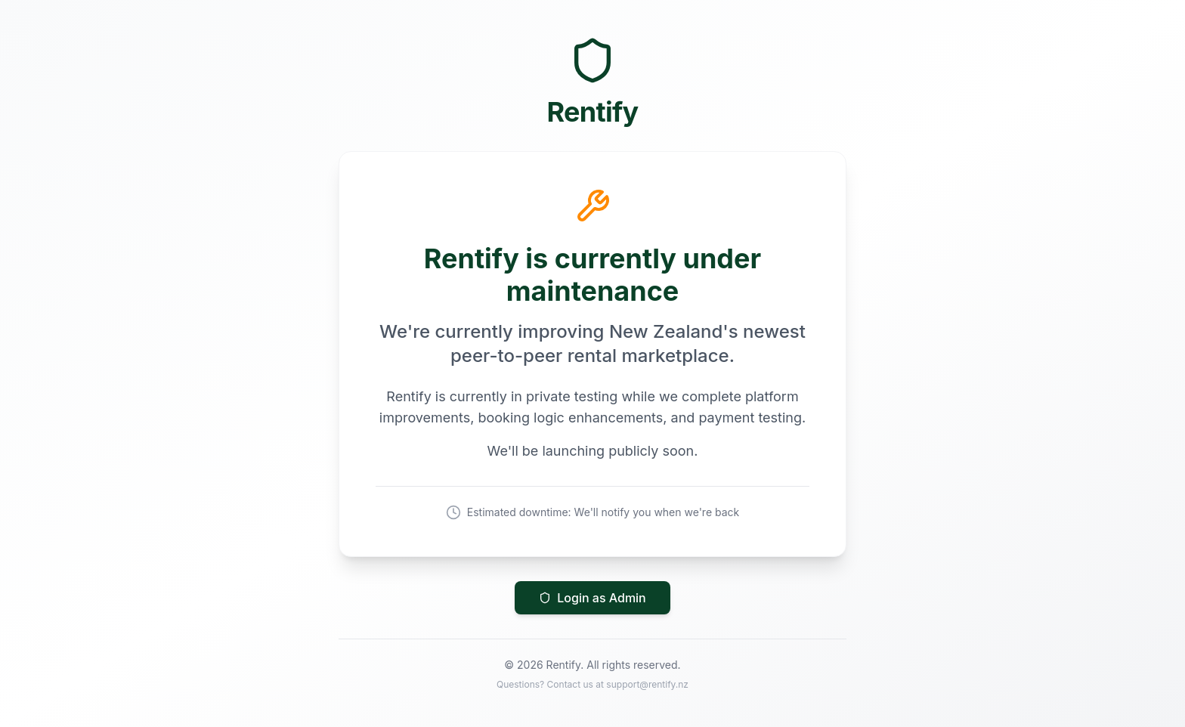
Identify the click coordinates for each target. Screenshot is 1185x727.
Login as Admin (592, 597)
